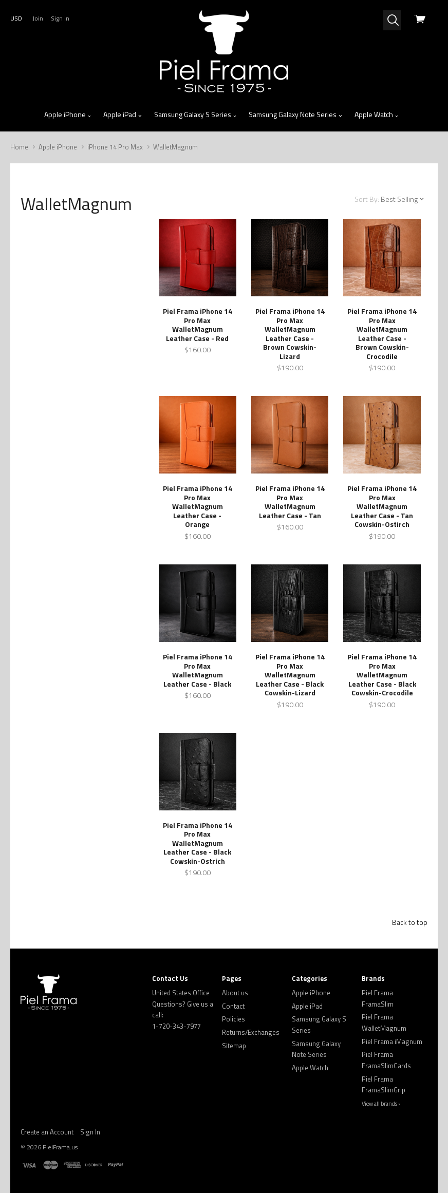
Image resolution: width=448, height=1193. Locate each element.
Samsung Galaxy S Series (195, 114)
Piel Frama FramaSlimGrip (383, 1084)
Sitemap (234, 1045)
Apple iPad (122, 114)
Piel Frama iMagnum (392, 1041)
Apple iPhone (68, 114)
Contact (233, 1006)
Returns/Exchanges (250, 1032)
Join (37, 18)
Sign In (90, 1132)
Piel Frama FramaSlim (378, 998)
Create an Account (47, 1132)
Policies (233, 1019)
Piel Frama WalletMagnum (384, 1022)
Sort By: (366, 199)
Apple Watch (376, 114)
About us (235, 993)
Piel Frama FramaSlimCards (386, 1060)
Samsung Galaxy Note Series (296, 114)
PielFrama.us (60, 1147)
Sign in (60, 18)
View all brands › (381, 1104)
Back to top (409, 922)
